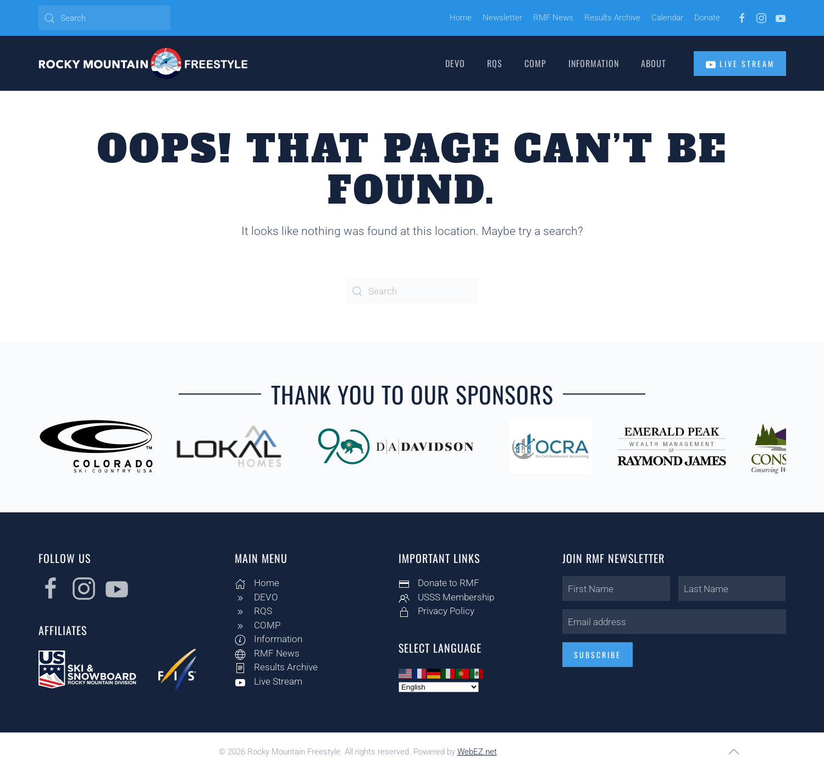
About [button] (653, 63)
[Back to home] (142, 63)
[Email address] (672, 621)
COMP (535, 63)
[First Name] (614, 588)
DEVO (455, 63)
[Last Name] (730, 588)
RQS (494, 63)
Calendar (667, 18)
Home (461, 18)
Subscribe (595, 654)
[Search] (104, 18)
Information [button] (593, 63)
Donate (707, 18)
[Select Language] (436, 687)
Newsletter (502, 18)
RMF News (553, 18)
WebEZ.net (477, 752)
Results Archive (612, 18)
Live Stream (740, 64)
